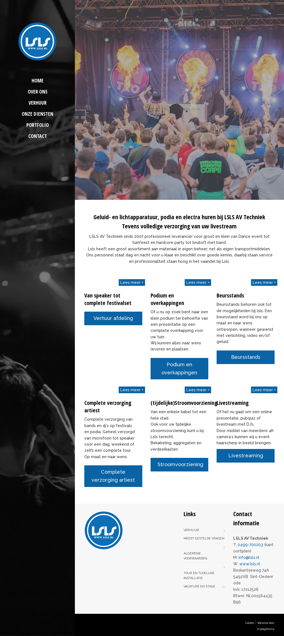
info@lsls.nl (249, 557)
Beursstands (245, 357)
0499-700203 (250, 544)
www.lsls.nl (249, 564)
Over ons (37, 91)
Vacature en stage (199, 586)
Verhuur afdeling (113, 318)
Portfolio (37, 125)
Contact (37, 136)
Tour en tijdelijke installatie (199, 575)
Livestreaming (245, 455)
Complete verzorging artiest (113, 476)
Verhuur (38, 102)
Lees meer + (131, 282)
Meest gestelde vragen (204, 538)
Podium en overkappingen (179, 368)
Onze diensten (37, 113)
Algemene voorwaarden (195, 556)
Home (38, 80)
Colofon (249, 623)
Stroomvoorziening (180, 464)
